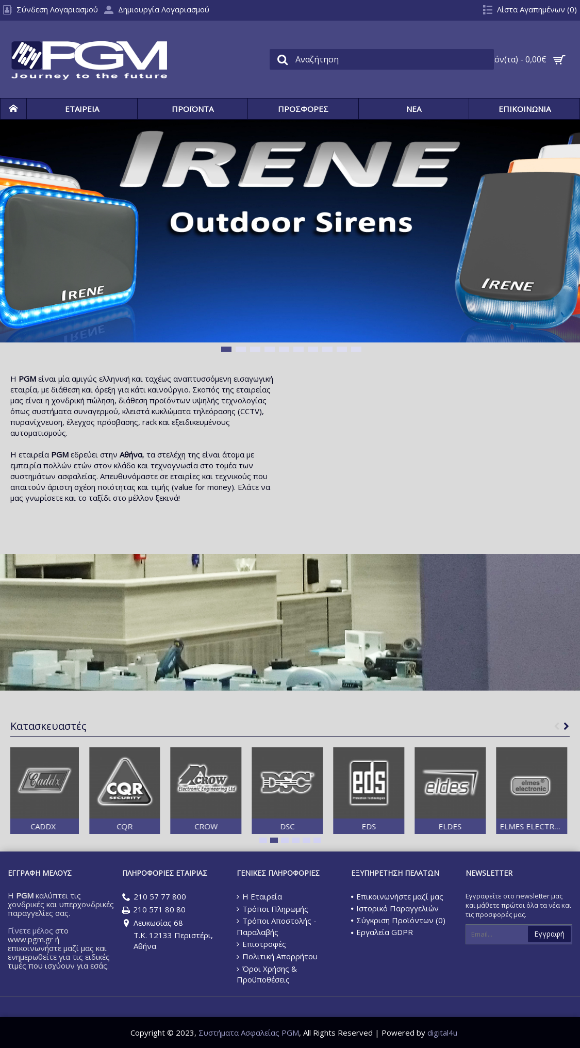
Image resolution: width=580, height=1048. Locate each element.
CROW (229, 826)
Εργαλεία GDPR (382, 932)
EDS (393, 826)
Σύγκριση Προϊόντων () (398, 920)
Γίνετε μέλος (30, 930)
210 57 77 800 (154, 897)
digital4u (442, 1032)
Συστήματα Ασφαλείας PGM (248, 1032)
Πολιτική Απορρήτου (277, 956)
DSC (311, 826)
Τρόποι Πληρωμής (272, 909)
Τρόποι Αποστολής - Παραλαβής (277, 926)
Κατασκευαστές (48, 726)
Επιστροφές (261, 944)
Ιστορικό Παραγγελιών (395, 908)
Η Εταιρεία (259, 896)
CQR (149, 826)
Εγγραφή (549, 934)
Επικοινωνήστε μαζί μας (397, 896)
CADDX (67, 826)
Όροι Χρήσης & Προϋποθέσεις (267, 974)
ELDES (474, 826)
